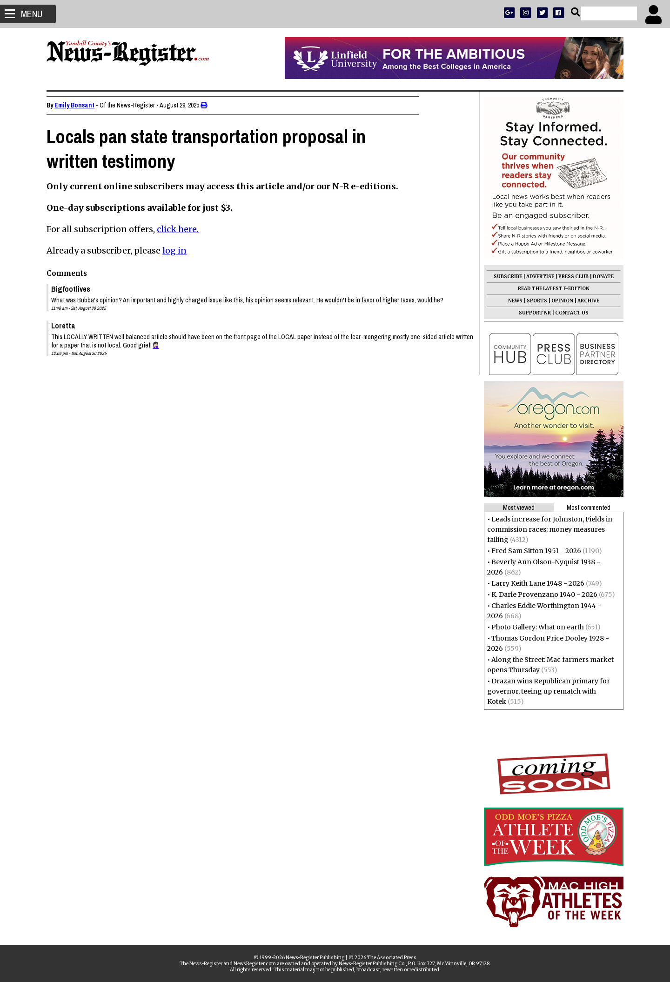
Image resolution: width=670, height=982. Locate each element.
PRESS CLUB (569, 277)
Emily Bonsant (79, 105)
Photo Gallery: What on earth (533, 627)
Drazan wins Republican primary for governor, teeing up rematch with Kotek (543, 691)
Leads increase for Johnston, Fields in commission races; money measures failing (545, 529)
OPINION (558, 301)
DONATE (598, 277)
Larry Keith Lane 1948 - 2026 (533, 583)
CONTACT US (567, 313)
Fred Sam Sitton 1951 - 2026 (531, 551)
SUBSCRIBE (503, 277)
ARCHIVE (584, 301)
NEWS (510, 301)
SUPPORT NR (530, 313)
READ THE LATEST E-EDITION (549, 289)
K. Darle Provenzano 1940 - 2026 (540, 594)
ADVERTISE (535, 277)
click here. (182, 229)
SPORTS (532, 301)
